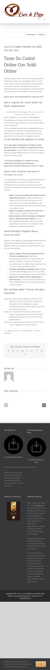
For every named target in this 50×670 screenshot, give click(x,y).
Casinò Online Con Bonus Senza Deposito (19, 163)
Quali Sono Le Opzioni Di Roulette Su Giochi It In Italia (23, 166)
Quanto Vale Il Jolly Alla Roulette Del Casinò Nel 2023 (23, 97)
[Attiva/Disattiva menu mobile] (44, 19)
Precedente (31, 34)
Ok (41, 664)
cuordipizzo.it (39, 505)
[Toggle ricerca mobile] (39, 19)
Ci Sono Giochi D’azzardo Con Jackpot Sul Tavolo (21, 160)
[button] (6, 405)
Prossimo (41, 34)
